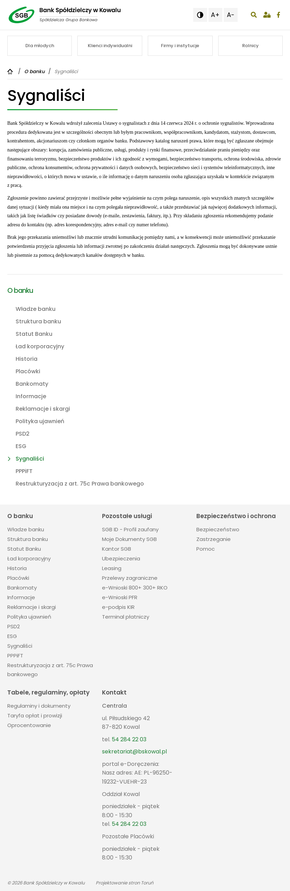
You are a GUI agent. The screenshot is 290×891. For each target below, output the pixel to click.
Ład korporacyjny (40, 346)
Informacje (31, 396)
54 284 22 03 (129, 739)
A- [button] (230, 14)
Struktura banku (38, 321)
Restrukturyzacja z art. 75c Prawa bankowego (80, 484)
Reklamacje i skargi (43, 409)
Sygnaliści (30, 459)
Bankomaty (32, 384)
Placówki (28, 371)
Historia (26, 359)
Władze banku (36, 309)
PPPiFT (24, 471)
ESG (21, 446)
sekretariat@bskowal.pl (134, 751)
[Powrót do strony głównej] (11, 71)
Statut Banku (34, 334)
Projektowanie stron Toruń (124, 883)
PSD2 (22, 434)
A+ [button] (215, 14)
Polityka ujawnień (40, 421)
